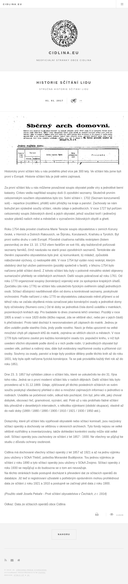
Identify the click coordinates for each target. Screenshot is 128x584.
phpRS (42, 572)
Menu (122, 4)
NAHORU (64, 534)
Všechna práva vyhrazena (31, 570)
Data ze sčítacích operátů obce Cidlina (40, 504)
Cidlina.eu (12, 4)
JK (28, 575)
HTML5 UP (19, 575)
